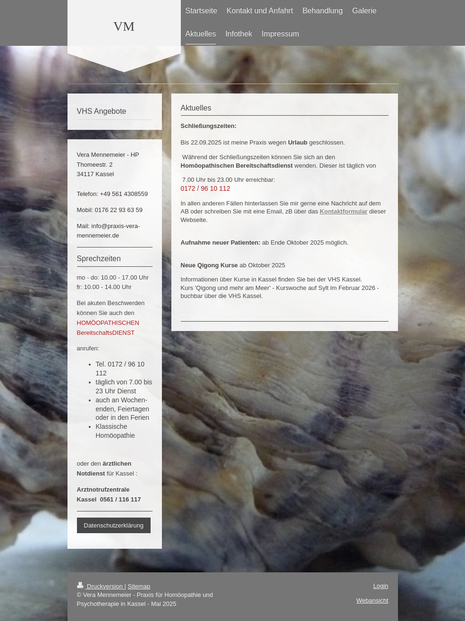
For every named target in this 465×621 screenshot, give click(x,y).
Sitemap (139, 586)
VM (124, 26)
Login (381, 585)
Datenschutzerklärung (114, 525)
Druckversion (101, 586)
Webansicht (372, 600)
